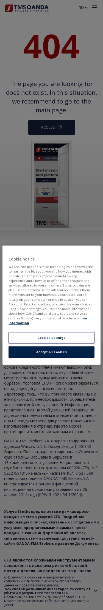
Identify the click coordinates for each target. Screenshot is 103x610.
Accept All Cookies (51, 352)
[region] (51, 305)
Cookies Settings (51, 338)
